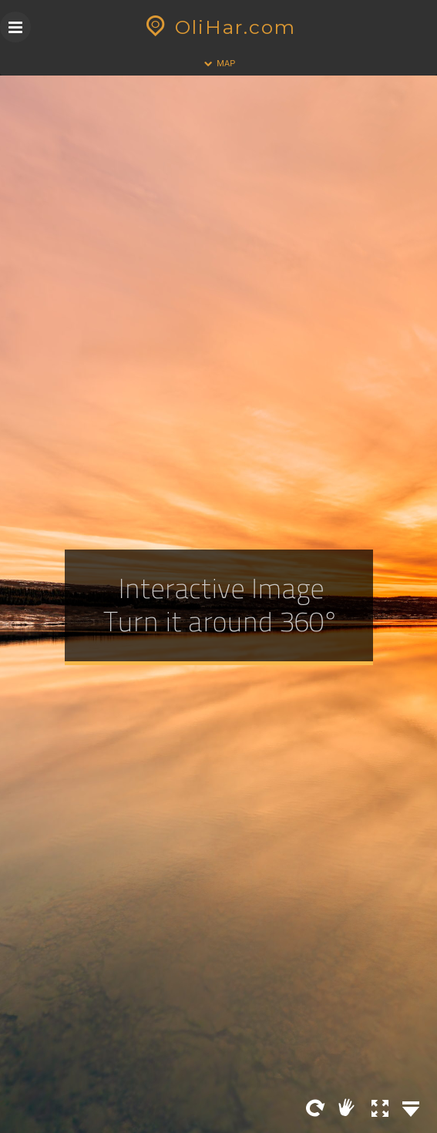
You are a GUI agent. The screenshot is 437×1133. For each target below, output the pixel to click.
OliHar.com (218, 27)
